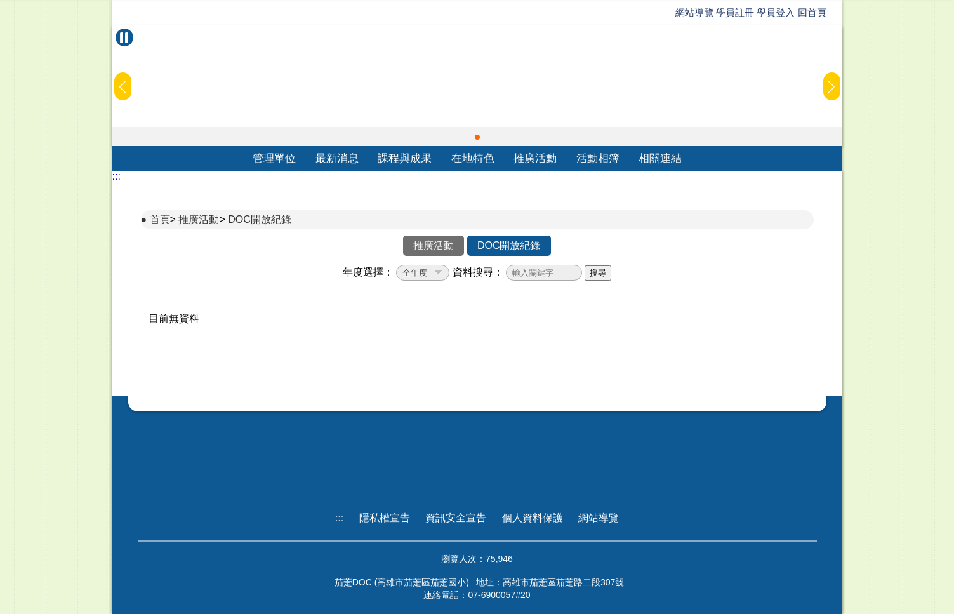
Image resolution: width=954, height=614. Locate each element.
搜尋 (598, 272)
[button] (477, 137)
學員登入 (776, 12)
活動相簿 (597, 158)
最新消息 (337, 158)
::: (116, 176)
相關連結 (660, 158)
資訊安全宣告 (455, 517)
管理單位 (274, 158)
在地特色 (472, 158)
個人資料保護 (532, 517)
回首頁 (812, 12)
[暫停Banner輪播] (124, 37)
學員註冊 (735, 12)
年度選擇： (368, 272)
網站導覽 (694, 12)
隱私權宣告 (384, 517)
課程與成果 (405, 158)
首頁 (160, 219)
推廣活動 (535, 158)
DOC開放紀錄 (259, 219)
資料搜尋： (478, 272)
